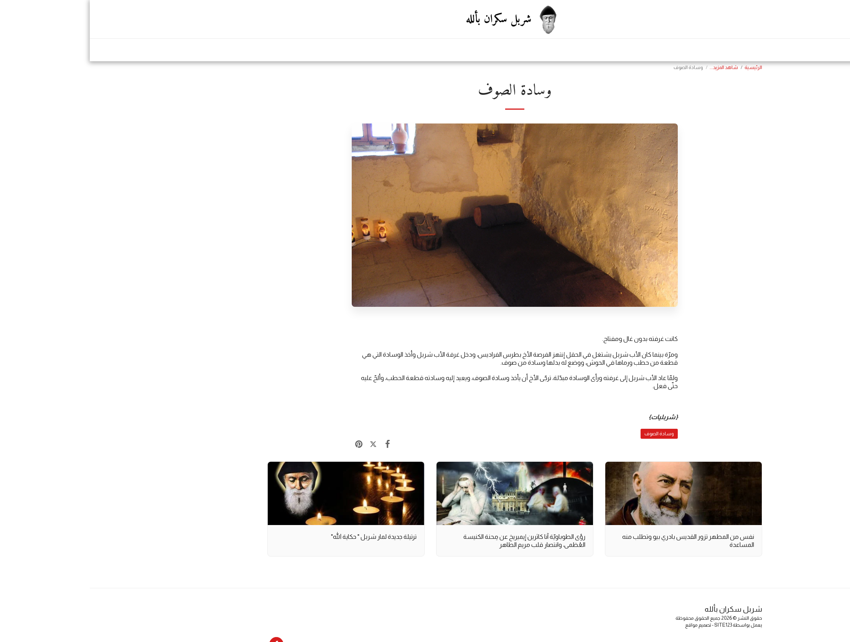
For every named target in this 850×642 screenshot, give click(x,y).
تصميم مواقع (608, 625)
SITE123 (633, 625)
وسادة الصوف (569, 433)
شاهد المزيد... (634, 67)
